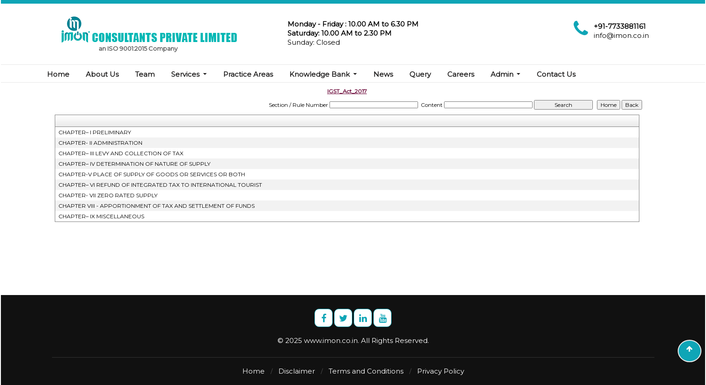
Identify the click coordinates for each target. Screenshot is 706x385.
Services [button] (186, 74)
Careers (460, 74)
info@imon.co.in (621, 35)
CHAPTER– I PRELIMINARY (94, 132)
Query (420, 74)
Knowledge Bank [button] (320, 74)
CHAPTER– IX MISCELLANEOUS (101, 216)
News (383, 74)
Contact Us (556, 74)
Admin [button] (503, 74)
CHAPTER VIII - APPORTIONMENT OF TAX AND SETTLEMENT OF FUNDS (156, 205)
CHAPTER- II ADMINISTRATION (100, 142)
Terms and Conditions (366, 371)
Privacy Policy (440, 371)
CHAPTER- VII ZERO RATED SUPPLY (107, 195)
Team (145, 74)
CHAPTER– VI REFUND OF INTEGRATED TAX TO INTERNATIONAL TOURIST (160, 184)
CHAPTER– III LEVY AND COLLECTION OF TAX (120, 153)
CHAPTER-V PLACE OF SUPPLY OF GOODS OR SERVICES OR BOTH (151, 174)
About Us (102, 74)
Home (58, 74)
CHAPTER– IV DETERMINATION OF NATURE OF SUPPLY (134, 163)
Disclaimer (296, 371)
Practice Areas (248, 74)
